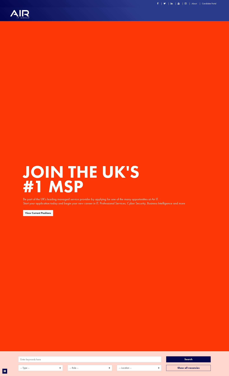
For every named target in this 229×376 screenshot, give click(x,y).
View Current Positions (38, 213)
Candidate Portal (209, 3)
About (194, 3)
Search (188, 359)
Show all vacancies (188, 367)
